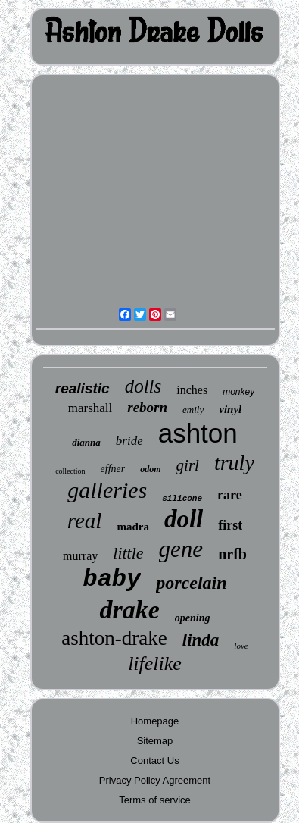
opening (192, 618)
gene (181, 549)
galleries (107, 489)
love (241, 645)
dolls (143, 386)
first (230, 525)
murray (80, 555)
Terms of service (155, 800)
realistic (82, 388)
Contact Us (154, 760)
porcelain (191, 583)
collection (70, 471)
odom (150, 469)
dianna (86, 442)
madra (133, 527)
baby (112, 579)
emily (193, 409)
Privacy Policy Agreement (154, 780)
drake (129, 610)
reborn (147, 407)
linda (201, 640)
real (84, 521)
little (128, 552)
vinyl (230, 409)
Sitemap (155, 740)
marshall (90, 408)
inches (191, 389)
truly (234, 462)
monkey (238, 391)
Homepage (155, 721)
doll (183, 519)
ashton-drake (114, 638)
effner (113, 468)
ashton (198, 433)
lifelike (155, 663)
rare (229, 494)
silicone (182, 498)
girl (187, 465)
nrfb (232, 554)
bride (129, 440)
